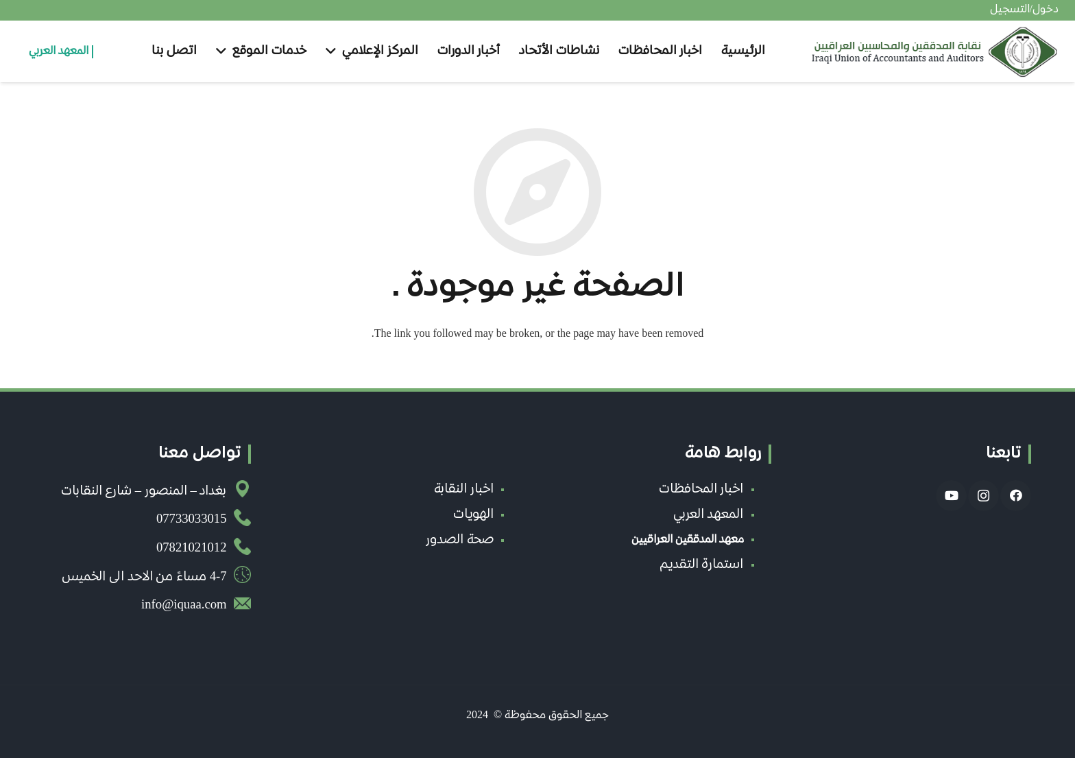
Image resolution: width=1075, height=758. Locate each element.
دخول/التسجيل (1024, 9)
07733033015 (191, 520)
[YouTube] (951, 495)
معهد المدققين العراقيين (687, 540)
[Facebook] (1015, 495)
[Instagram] (983, 495)
